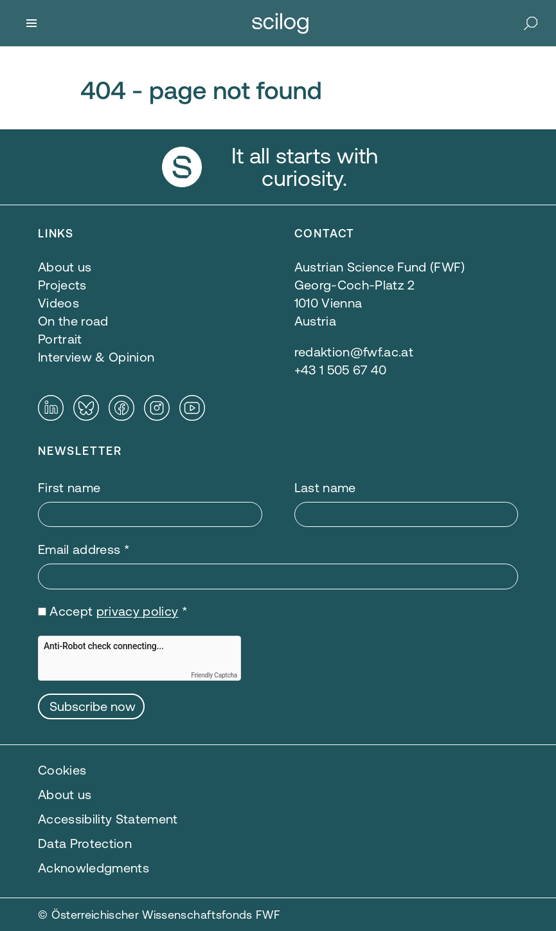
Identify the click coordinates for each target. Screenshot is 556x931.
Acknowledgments (93, 867)
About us (65, 794)
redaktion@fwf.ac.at (353, 351)
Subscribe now (92, 706)
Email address (84, 549)
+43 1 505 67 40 (340, 369)
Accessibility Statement (108, 818)
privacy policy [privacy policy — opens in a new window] (137, 611)
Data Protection (85, 843)
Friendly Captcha (214, 675)
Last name (325, 487)
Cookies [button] (62, 769)
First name (69, 487)
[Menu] (31, 23)
